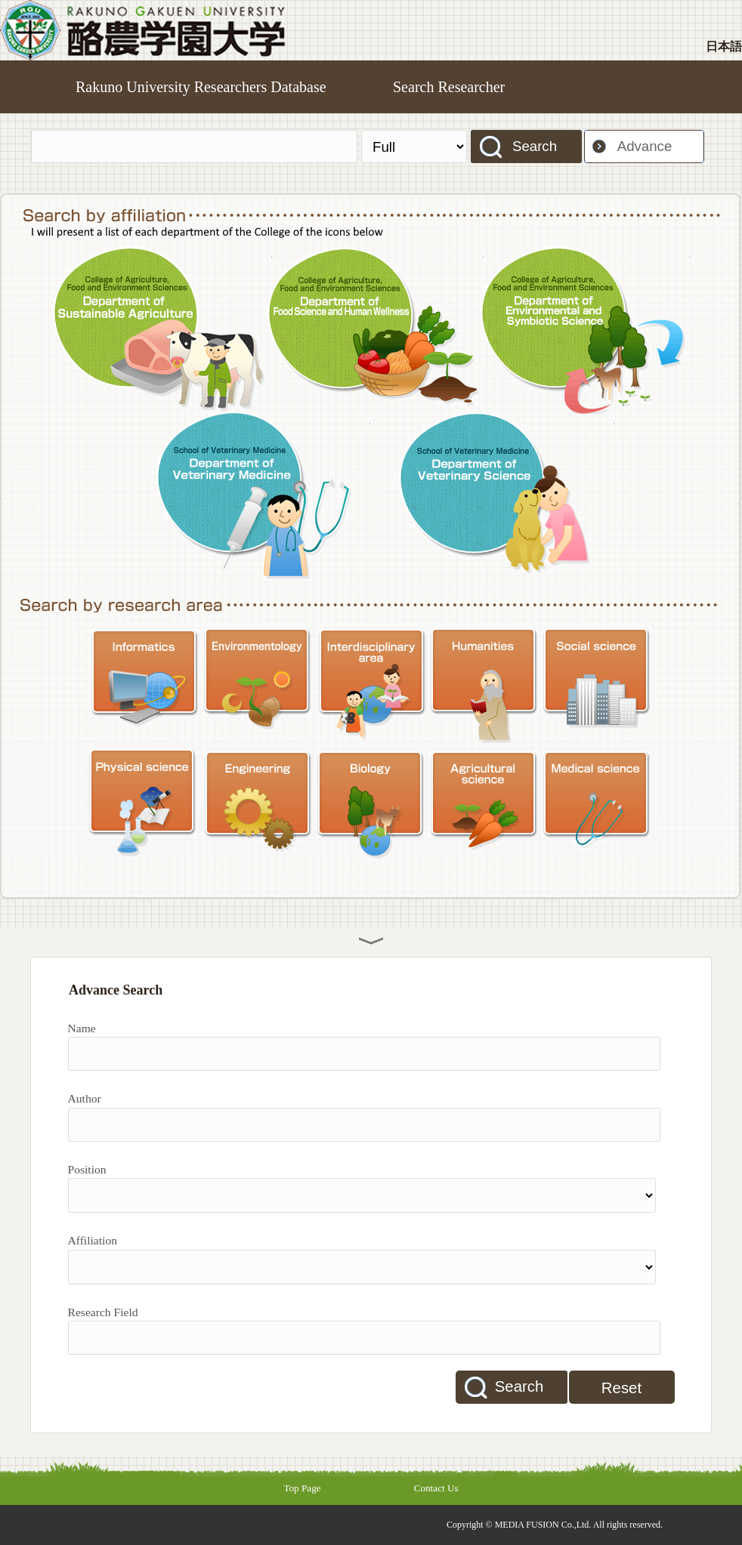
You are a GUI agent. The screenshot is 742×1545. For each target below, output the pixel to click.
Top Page (301, 1488)
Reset (621, 1388)
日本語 (724, 46)
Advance (644, 146)
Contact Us (436, 1488)
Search (534, 146)
